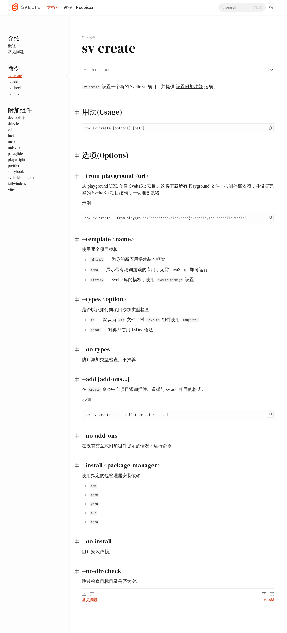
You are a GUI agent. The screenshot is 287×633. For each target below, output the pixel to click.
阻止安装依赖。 (97, 551)
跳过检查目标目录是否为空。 (111, 581)
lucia (12, 135)
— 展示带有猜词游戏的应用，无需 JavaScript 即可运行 (149, 269)
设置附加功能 (189, 86)
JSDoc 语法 (142, 329)
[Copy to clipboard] (270, 128)
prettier (13, 165)
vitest (12, 189)
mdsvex (14, 147)
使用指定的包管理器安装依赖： (113, 475)
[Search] (242, 7)
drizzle (13, 123)
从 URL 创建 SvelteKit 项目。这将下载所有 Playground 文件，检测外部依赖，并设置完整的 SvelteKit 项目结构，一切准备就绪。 (178, 189)
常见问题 (16, 52)
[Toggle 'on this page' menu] (178, 69)
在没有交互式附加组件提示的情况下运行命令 (127, 445)
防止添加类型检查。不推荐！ (111, 359)
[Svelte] (28, 7)
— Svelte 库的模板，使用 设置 (142, 279)
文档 (53, 7)
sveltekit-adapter (21, 177)
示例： (88, 203)
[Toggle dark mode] (271, 7)
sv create (15, 76)
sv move (14, 94)
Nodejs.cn (85, 7)
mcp (11, 141)
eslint (12, 129)
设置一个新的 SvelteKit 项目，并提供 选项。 (150, 86)
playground (98, 186)
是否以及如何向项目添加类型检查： (118, 309)
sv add (13, 82)
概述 (12, 46)
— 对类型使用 (121, 329)
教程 (68, 7)
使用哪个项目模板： (102, 249)
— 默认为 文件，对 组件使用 (144, 319)
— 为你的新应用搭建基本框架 (127, 259)
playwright (16, 159)
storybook (16, 171)
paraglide (15, 153)
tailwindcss (17, 183)
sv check (15, 88)
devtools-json (18, 117)
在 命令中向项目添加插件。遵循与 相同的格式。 (144, 389)
